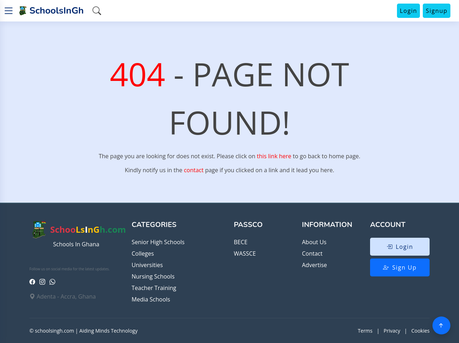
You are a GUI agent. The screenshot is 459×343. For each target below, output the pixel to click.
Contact (312, 253)
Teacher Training (154, 288)
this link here (274, 156)
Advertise (314, 265)
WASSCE (245, 253)
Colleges (143, 253)
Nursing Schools (153, 276)
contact (194, 170)
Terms (365, 330)
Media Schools (151, 299)
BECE (240, 242)
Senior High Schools (158, 242)
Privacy (392, 330)
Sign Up (400, 267)
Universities (147, 265)
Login (408, 11)
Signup (437, 11)
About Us (314, 242)
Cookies (420, 330)
